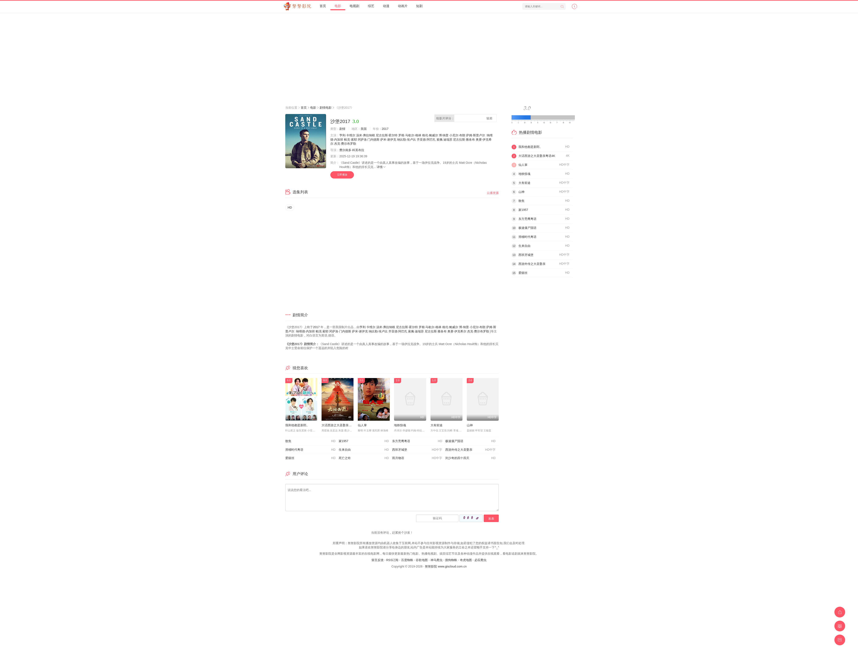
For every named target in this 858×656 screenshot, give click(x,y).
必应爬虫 (480, 560)
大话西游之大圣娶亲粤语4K (340, 425)
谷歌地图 (422, 560)
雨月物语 (417, 458)
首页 (304, 107)
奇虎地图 (466, 560)
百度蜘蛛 (407, 560)
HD (290, 207)
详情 (381, 167)
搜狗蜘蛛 (451, 560)
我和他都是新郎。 (297, 425)
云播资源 (493, 193)
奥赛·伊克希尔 (456, 331)
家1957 (364, 441)
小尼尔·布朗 (457, 135)
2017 (385, 129)
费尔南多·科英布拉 (351, 150)
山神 (470, 425)
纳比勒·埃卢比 (406, 139)
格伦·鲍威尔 (430, 135)
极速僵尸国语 (470, 441)
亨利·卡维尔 (347, 135)
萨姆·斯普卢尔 (475, 135)
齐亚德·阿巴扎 (426, 139)
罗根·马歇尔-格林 (409, 135)
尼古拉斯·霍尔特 (387, 135)
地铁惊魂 (400, 425)
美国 (364, 129)
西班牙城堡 (417, 450)
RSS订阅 (392, 560)
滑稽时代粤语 (310, 450)
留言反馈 (378, 560)
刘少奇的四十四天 (470, 458)
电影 (313, 107)
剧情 (342, 129)
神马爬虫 (437, 560)
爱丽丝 (310, 458)
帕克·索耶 (350, 139)
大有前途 (437, 425)
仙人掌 (362, 425)
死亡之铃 (364, 458)
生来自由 (364, 450)
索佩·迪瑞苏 (444, 139)
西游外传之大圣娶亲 (470, 450)
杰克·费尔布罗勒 (345, 143)
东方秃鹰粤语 (417, 441)
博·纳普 (444, 135)
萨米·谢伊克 (388, 139)
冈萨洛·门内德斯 (369, 139)
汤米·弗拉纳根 (365, 135)
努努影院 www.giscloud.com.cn (446, 566)
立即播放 (342, 174)
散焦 (310, 441)
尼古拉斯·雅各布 (464, 139)
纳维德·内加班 (305, 331)
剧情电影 (326, 107)
